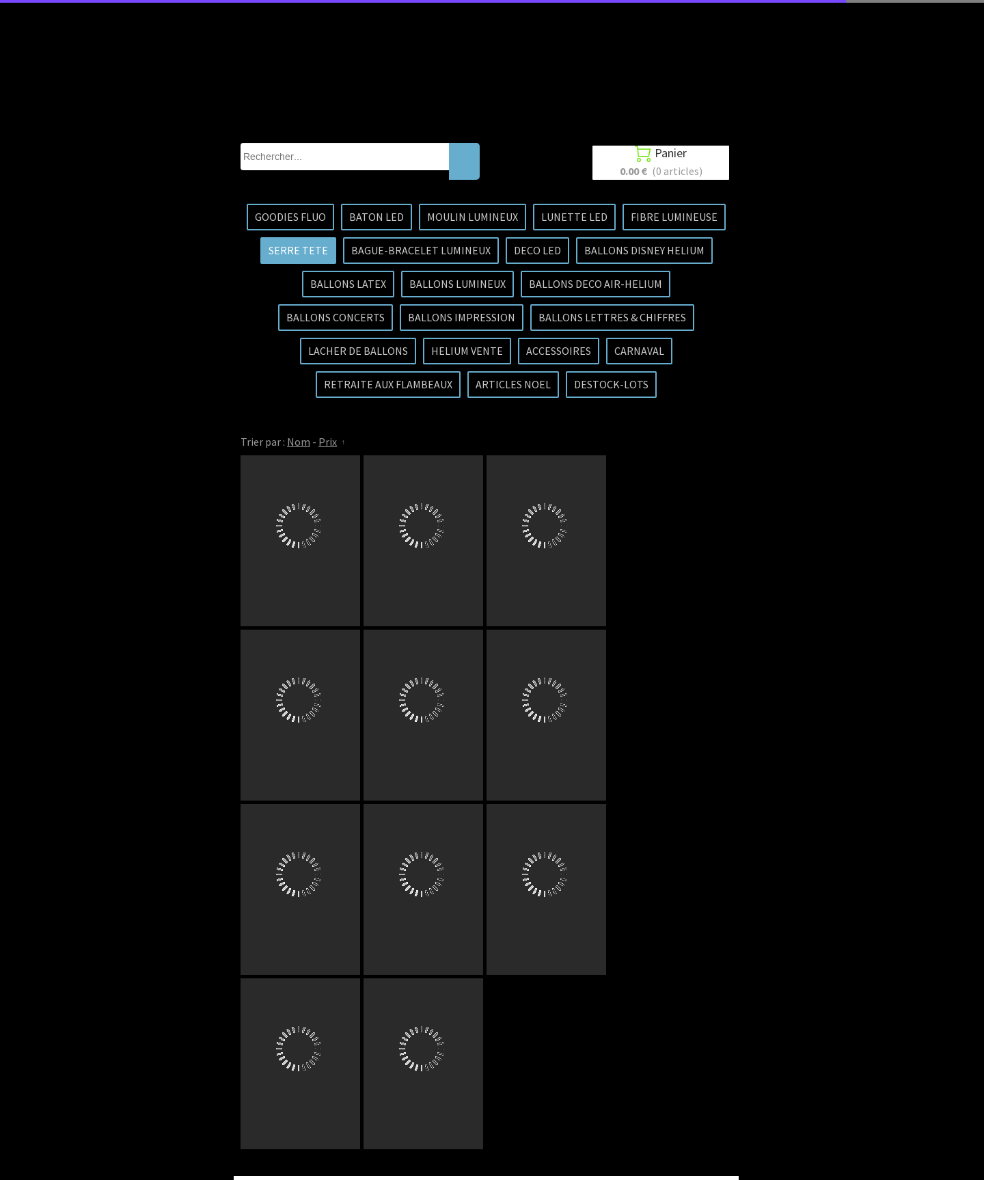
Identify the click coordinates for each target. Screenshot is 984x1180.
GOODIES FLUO (290, 217)
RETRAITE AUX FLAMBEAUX (388, 384)
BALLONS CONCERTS (335, 317)
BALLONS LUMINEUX (457, 284)
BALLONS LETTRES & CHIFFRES (612, 317)
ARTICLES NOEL (513, 384)
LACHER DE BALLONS (358, 351)
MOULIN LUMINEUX (472, 217)
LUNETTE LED (574, 217)
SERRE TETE (298, 250)
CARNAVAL (639, 351)
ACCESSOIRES (558, 351)
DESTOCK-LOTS (611, 384)
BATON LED (376, 217)
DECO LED (537, 250)
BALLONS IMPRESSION (461, 317)
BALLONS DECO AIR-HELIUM (595, 284)
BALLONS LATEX (348, 284)
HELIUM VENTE (467, 351)
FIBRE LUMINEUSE (674, 217)
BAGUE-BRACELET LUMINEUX (421, 250)
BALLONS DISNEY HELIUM (644, 250)
